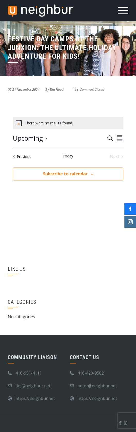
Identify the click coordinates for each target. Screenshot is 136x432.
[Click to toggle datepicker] (30, 138)
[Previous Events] (22, 156)
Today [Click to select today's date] (68, 156)
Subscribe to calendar (65, 174)
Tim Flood (56, 89)
